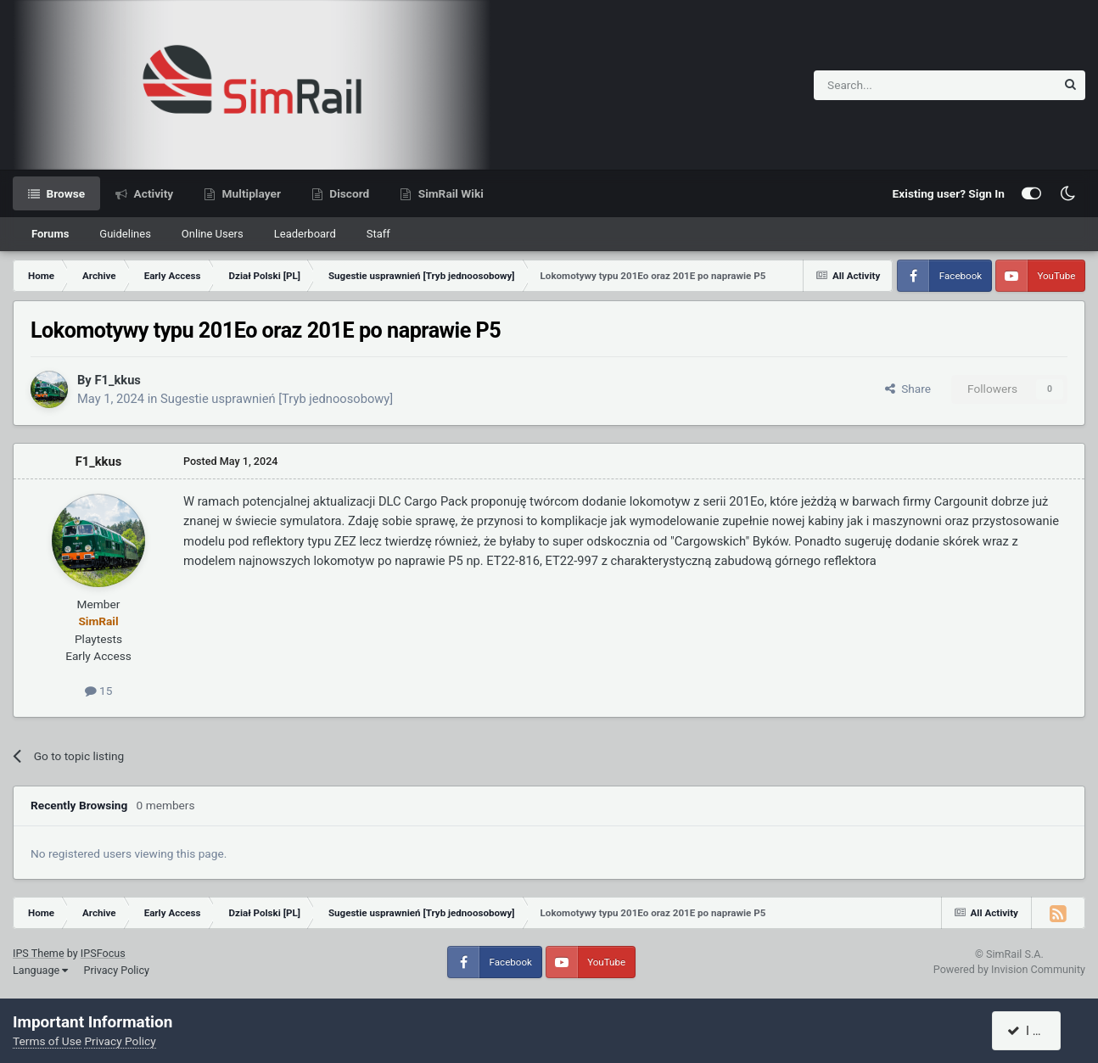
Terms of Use (47, 1041)
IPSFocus (103, 953)
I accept (1036, 1030)
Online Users (213, 233)
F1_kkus (117, 380)
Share (908, 388)
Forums (50, 233)
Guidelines (125, 233)
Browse (64, 193)
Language (40, 970)
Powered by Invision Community (1009, 969)
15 (99, 690)
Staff (378, 233)
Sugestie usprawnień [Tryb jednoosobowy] (276, 398)
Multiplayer (250, 193)
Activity (152, 193)
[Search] (893, 85)
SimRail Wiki (449, 193)
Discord (348, 193)
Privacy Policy (116, 970)
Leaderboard (305, 233)
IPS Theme (38, 953)
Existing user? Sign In (949, 193)
